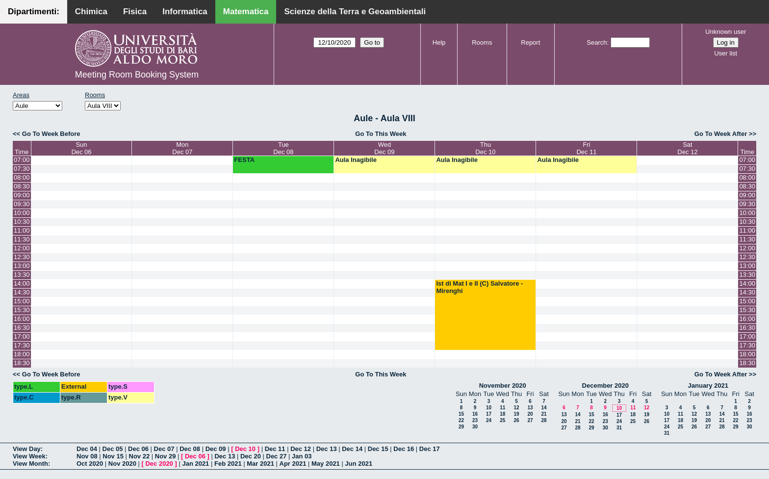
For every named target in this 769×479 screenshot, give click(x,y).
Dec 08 (189, 448)
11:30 (22, 239)
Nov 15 (113, 456)
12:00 (22, 248)
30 (475, 426)
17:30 (22, 345)
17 (488, 414)
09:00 (22, 195)
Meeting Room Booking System (137, 75)
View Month (30, 463)
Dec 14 (352, 448)
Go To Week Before (51, 133)
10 (488, 407)
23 (475, 420)
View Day (27, 448)
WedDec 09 (384, 148)
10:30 (22, 221)
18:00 (22, 354)
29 (461, 426)
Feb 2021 (228, 463)
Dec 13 (326, 448)
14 (543, 407)
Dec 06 (138, 448)
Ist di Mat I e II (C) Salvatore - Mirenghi (479, 287)
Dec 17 (429, 448)
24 (488, 420)
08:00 (22, 177)
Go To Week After (720, 133)
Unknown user (725, 31)
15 (461, 414)
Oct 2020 (90, 463)
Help (439, 42)
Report (530, 42)
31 (619, 427)
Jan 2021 (195, 463)
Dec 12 (300, 448)
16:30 (22, 327)
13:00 (22, 265)
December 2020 (605, 385)
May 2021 (325, 463)
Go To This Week (380, 133)
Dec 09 (215, 448)
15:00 (22, 301)
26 (516, 420)
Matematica (246, 11)
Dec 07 (164, 448)
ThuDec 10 (485, 148)
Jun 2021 (358, 463)
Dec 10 (245, 448)
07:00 (22, 159)
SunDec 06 (81, 148)
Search (597, 42)
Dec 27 (276, 456)
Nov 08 (87, 456)
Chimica (91, 11)
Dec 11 (275, 448)
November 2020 (502, 385)
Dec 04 (87, 448)
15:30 (22, 310)
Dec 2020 (159, 463)
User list (725, 53)
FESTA (244, 159)
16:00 (22, 318)
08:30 (22, 186)
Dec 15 (378, 448)
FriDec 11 (586, 148)
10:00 (22, 212)
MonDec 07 (182, 148)
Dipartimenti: (33, 11)
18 (502, 414)
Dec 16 (403, 448)
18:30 (22, 363)
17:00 (22, 336)
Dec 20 (250, 456)
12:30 (22, 257)
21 (543, 414)
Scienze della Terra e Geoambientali (355, 11)
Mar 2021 (260, 463)
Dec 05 (113, 448)
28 (543, 420)
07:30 (22, 168)
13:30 (22, 274)
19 (516, 414)
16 (475, 414)
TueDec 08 (283, 148)
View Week (29, 456)
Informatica (184, 11)
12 (516, 407)
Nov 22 (139, 456)
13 (530, 407)
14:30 (22, 292)
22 (461, 420)
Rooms (482, 42)
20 (530, 414)
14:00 (22, 283)
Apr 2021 (293, 463)
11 (502, 407)
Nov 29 (165, 456)
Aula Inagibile (356, 159)
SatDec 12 (687, 148)
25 (502, 420)
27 (530, 420)
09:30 (22, 204)
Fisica (135, 11)
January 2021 (708, 385)
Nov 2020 (122, 463)
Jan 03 (301, 456)
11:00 (22, 230)
